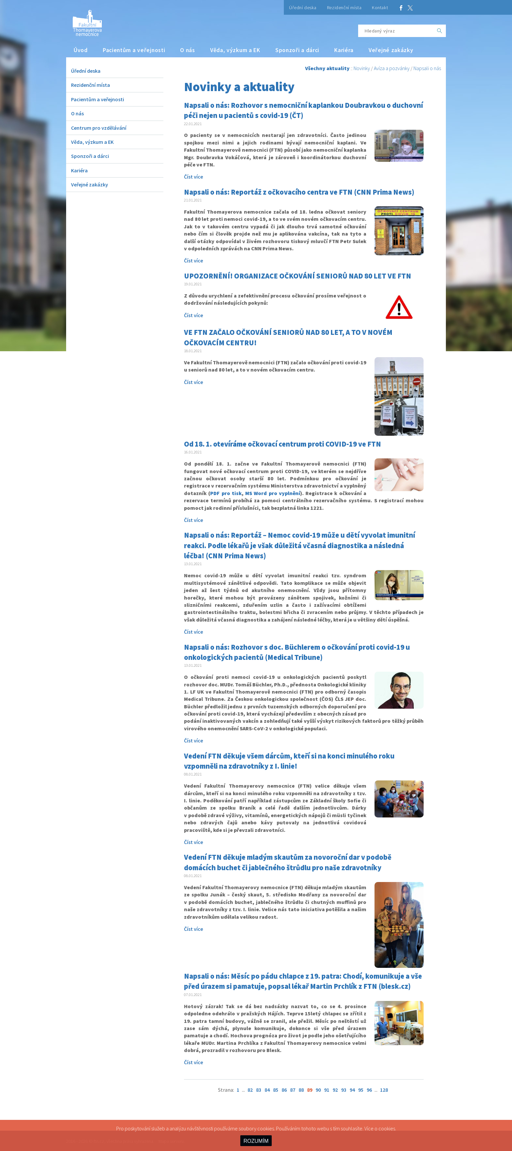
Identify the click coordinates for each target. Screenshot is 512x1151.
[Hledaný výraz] (395, 31)
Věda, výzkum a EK (235, 50)
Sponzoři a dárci (297, 50)
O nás (187, 50)
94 (352, 1089)
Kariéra (344, 50)
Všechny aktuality (327, 68)
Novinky (362, 68)
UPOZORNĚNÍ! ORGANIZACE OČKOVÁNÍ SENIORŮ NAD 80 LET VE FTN (297, 275)
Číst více (193, 176)
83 (258, 1089)
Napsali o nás (427, 68)
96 (369, 1089)
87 (292, 1089)
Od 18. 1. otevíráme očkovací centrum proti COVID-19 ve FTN (282, 444)
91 (326, 1089)
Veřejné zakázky (391, 50)
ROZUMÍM (256, 1141)
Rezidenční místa (344, 7)
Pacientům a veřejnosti (134, 50)
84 (267, 1089)
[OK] (439, 31)
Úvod (81, 50)
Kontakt (380, 7)
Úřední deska (303, 7)
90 (318, 1089)
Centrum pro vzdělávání (98, 128)
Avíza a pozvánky (392, 68)
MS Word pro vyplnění (272, 493)
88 (301, 1089)
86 (284, 1089)
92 (335, 1089)
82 (250, 1089)
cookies (386, 1128)
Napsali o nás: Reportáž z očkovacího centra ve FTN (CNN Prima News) (299, 192)
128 (384, 1089)
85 (275, 1089)
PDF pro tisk (226, 493)
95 (360, 1089)
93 (343, 1089)
